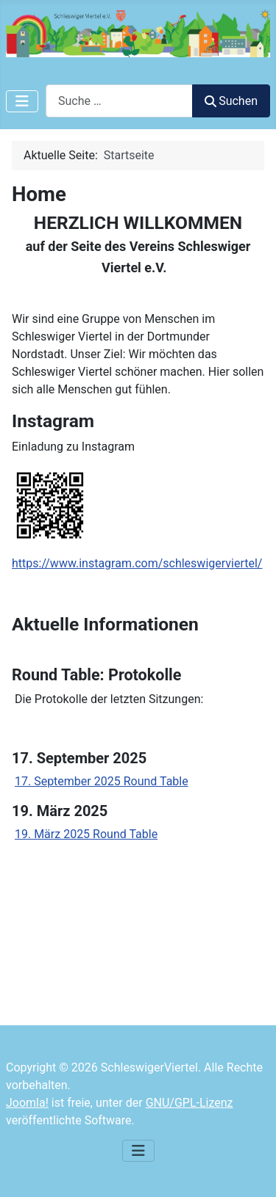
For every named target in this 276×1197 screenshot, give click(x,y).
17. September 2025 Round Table (101, 781)
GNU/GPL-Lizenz (189, 1103)
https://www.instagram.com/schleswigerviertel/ (137, 563)
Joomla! (27, 1103)
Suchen (231, 101)
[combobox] (119, 100)
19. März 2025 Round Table (86, 834)
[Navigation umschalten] (22, 101)
